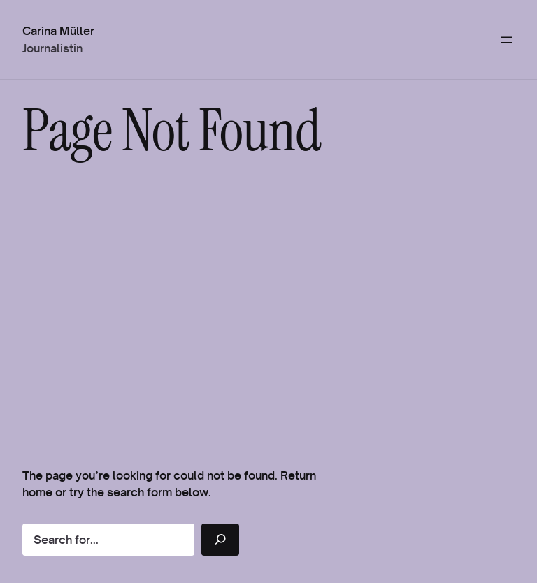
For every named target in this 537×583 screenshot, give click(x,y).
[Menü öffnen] (506, 39)
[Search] (220, 540)
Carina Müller (58, 30)
